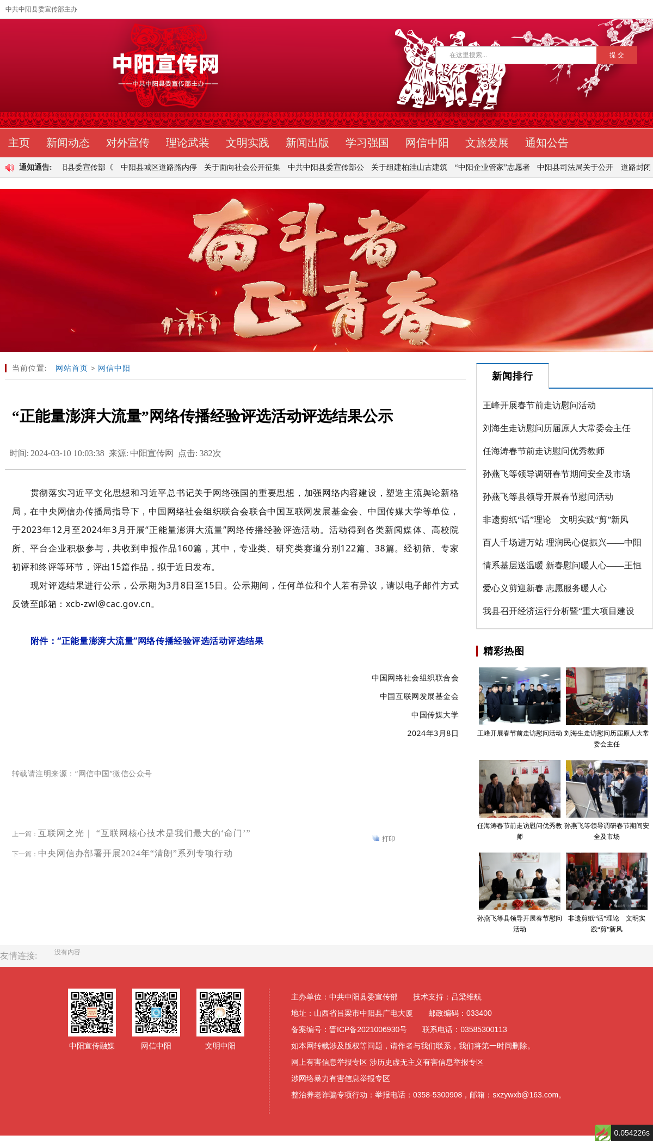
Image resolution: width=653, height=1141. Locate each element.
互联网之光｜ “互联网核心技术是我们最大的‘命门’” (144, 833)
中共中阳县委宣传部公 (330, 167)
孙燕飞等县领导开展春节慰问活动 (548, 496)
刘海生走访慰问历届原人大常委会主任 (557, 428)
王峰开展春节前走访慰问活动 (539, 405)
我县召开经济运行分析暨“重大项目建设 (558, 611)
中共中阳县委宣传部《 (79, 167)
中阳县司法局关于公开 (579, 167)
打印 (388, 839)
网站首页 (72, 368)
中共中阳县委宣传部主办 (41, 9)
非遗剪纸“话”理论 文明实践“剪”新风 (556, 519)
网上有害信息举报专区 (329, 1062)
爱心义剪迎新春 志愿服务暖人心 (545, 588)
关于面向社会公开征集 (246, 167)
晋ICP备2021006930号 (368, 1029)
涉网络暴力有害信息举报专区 (340, 1078)
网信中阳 (114, 368)
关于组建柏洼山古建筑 (413, 167)
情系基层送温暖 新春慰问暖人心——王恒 (562, 565)
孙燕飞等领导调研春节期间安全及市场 (557, 474)
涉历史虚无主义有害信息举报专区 (426, 1062)
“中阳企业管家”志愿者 (496, 167)
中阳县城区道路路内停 (163, 167)
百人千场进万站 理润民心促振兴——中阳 (562, 542)
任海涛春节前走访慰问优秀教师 (544, 451)
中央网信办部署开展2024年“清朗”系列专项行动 (135, 853)
